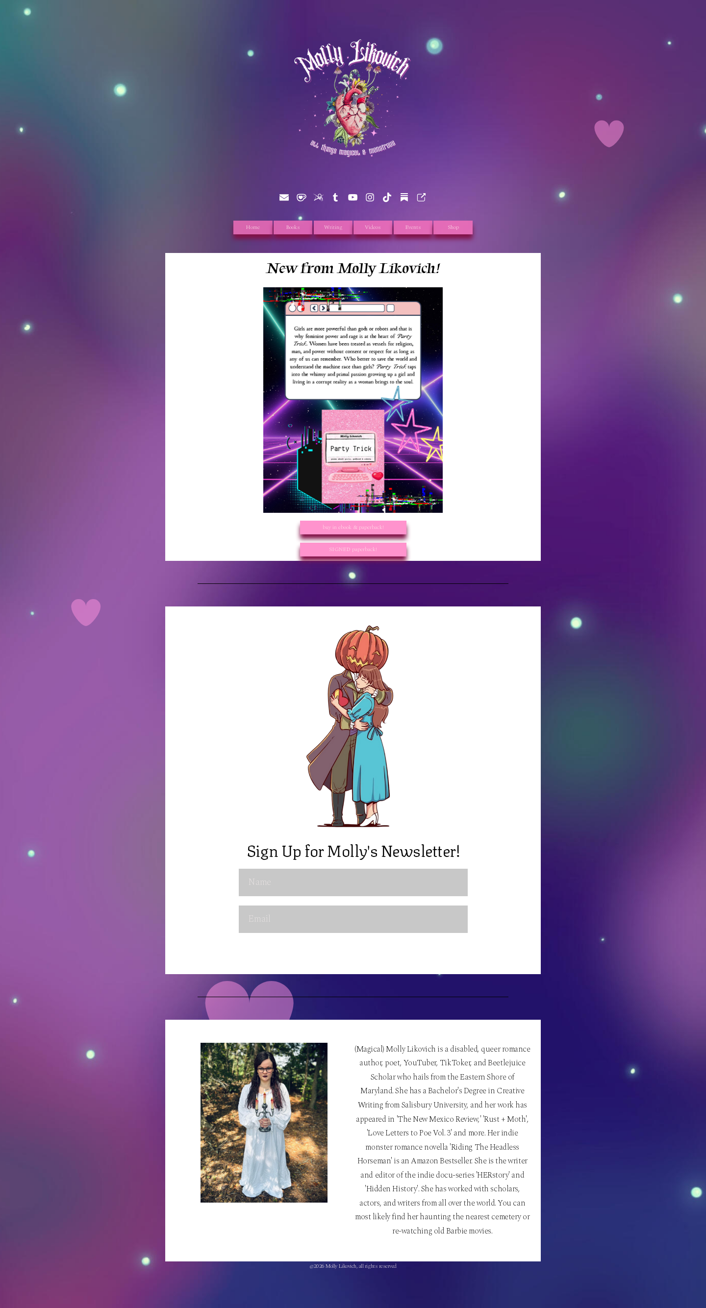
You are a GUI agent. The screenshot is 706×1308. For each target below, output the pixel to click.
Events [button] (413, 227)
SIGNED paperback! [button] (353, 549)
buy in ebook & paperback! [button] (353, 527)
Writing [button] (333, 227)
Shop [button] (453, 227)
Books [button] (293, 227)
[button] (284, 197)
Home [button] (253, 227)
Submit (353, 955)
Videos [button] (373, 227)
